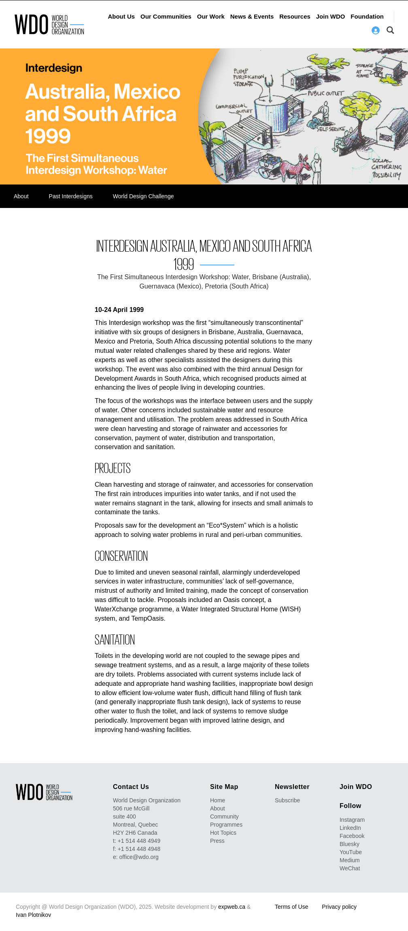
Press (217, 841)
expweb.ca (231, 906)
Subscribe (287, 800)
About (21, 196)
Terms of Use (291, 906)
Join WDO (330, 16)
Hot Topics (223, 832)
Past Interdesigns (71, 196)
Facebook (352, 836)
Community (224, 816)
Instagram (352, 819)
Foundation (367, 16)
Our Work (211, 16)
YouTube (351, 852)
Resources (294, 16)
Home (217, 800)
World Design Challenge (143, 196)
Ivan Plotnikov (33, 915)
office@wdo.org (139, 857)
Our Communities (165, 16)
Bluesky (349, 844)
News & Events (252, 16)
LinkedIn (350, 828)
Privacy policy (339, 906)
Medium (350, 860)
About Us (121, 16)
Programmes (226, 824)
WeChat (350, 868)
